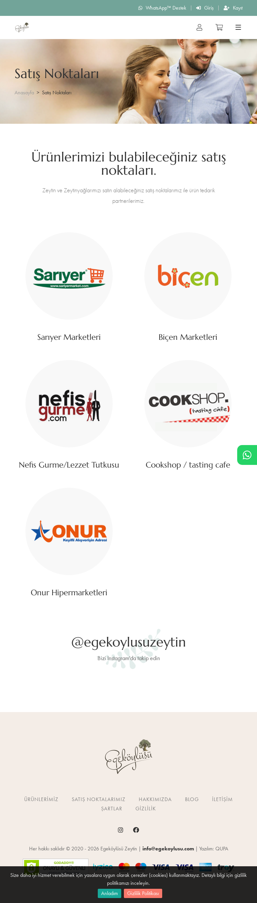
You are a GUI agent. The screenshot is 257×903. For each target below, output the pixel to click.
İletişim (222, 799)
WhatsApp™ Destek (162, 7)
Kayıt (233, 7)
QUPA (221, 848)
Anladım (109, 893)
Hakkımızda (155, 799)
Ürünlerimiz (41, 799)
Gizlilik (145, 808)
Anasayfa (24, 92)
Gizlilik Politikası (143, 893)
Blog (192, 799)
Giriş (205, 7)
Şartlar (111, 808)
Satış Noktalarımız (99, 799)
